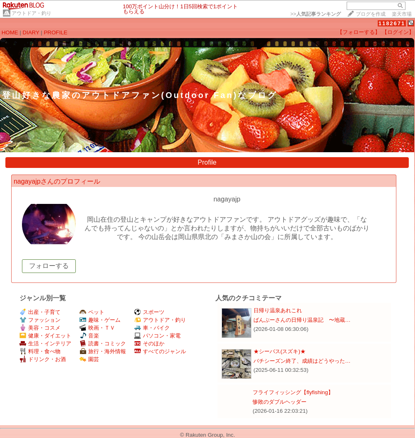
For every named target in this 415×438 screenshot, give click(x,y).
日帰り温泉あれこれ (277, 310)
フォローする (49, 265)
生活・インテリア (45, 343)
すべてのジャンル (160, 351)
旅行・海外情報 (103, 351)
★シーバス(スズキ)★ (279, 351)
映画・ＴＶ (97, 328)
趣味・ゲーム (100, 320)
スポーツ (149, 312)
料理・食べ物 (39, 351)
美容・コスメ (39, 328)
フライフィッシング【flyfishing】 (293, 392)
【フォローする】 (358, 32)
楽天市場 (402, 14)
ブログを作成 (371, 14)
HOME (10, 32)
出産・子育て (39, 312)
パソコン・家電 (157, 336)
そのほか (149, 343)
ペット (92, 312)
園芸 (89, 359)
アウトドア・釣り (31, 13)
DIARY (31, 32)
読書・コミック (103, 343)
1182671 (392, 23)
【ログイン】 (398, 32)
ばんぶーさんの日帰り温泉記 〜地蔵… (301, 320)
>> (315, 14)
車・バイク (152, 328)
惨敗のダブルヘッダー (279, 402)
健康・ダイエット (45, 336)
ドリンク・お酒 (42, 359)
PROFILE (56, 32)
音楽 (89, 336)
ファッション (39, 320)
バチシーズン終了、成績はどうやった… (301, 361)
